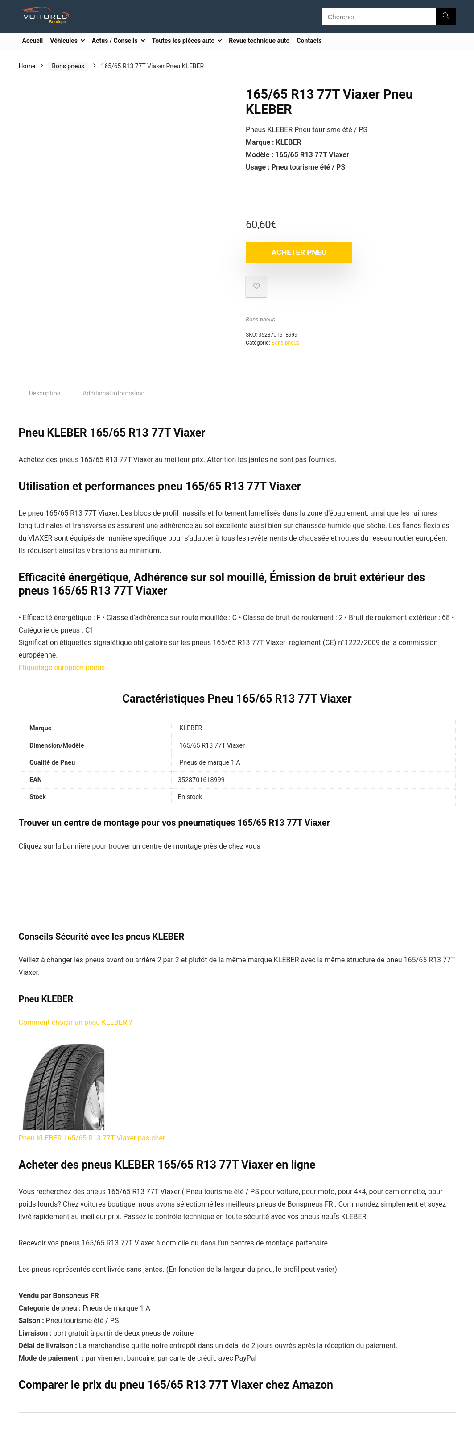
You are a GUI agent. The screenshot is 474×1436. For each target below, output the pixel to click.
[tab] (45, 393)
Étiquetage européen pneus (62, 667)
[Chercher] (446, 16)
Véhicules (64, 40)
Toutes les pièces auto (183, 40)
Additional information (113, 393)
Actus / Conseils (115, 40)
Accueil (32, 40)
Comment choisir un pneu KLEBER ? (75, 1022)
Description (45, 393)
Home (27, 66)
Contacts (309, 40)
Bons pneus (68, 66)
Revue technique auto (259, 40)
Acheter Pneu (297, 252)
